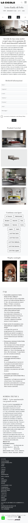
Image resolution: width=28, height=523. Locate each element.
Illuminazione (4, 474)
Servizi (3, 497)
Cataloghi (4, 499)
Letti (2, 478)
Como (22, 225)
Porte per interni (5, 490)
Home (4, 10)
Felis (21, 220)
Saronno (15, 225)
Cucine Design (5, 461)
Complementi (4, 487)
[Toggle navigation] (25, 2)
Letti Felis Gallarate (14, 242)
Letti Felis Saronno (14, 246)
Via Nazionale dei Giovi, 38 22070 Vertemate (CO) (8, 507)
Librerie (3, 469)
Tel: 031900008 (5, 509)
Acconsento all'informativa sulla (14, 116)
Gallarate (6, 225)
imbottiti (15, 220)
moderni (7, 220)
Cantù (17, 229)
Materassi (4, 491)
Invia (14, 120)
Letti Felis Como (14, 237)
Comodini (3, 481)
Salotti (3, 471)
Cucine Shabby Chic (6, 462)
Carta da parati (5, 488)
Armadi (3, 483)
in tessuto (9, 216)
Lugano (11, 229)
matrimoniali (18, 216)
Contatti (3, 500)
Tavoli (2, 464)
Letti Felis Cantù (14, 233)
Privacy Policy (22, 116)
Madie (3, 472)
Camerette (4, 480)
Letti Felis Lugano (14, 250)
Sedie (2, 465)
